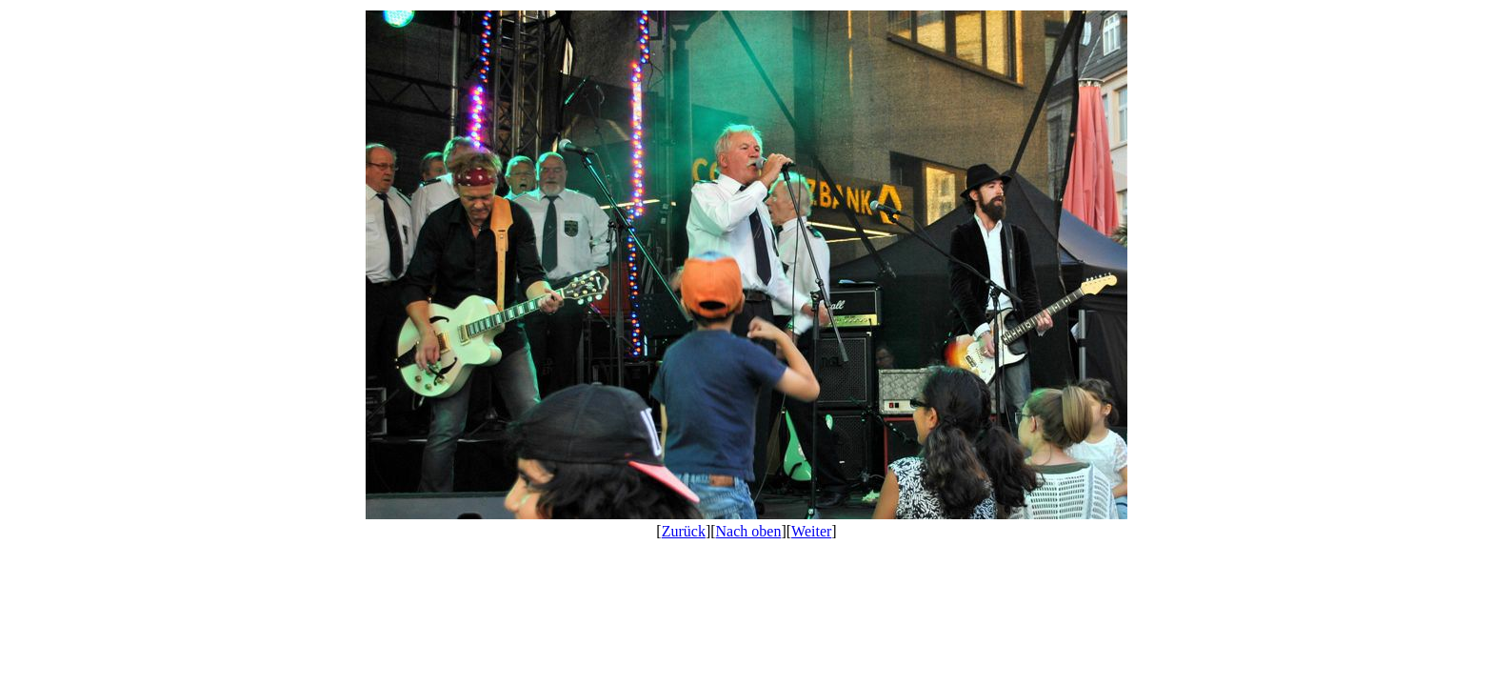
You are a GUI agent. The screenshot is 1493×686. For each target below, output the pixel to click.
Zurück (684, 531)
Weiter (811, 531)
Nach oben (749, 531)
